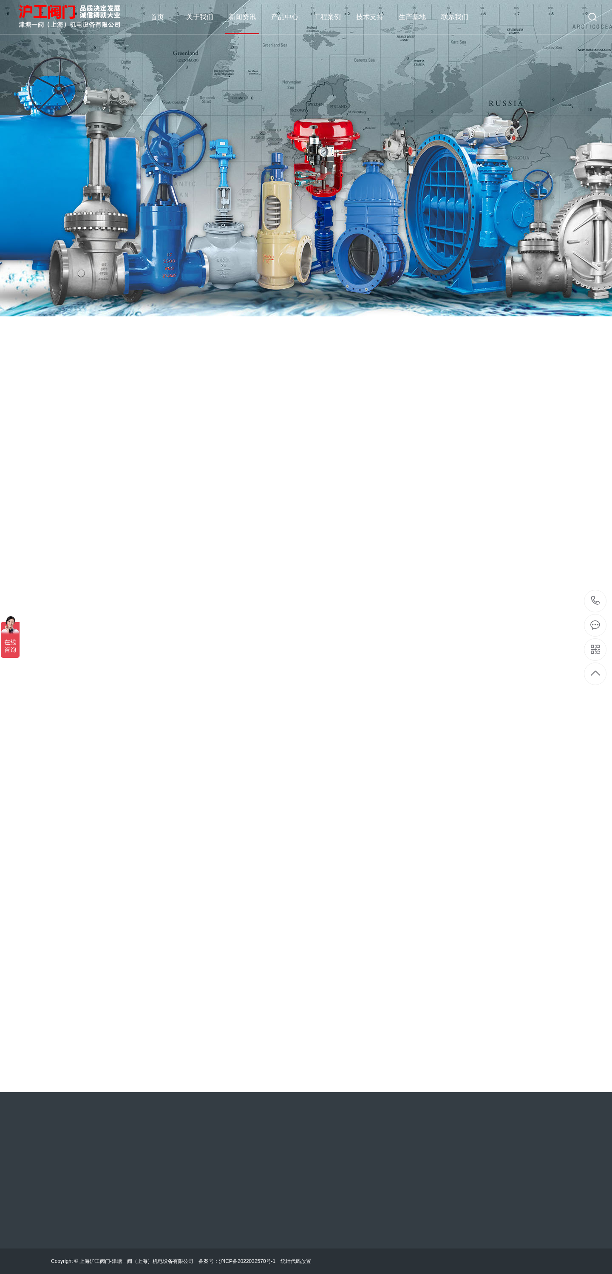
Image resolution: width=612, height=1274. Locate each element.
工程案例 (327, 16)
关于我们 (199, 16)
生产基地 (412, 16)
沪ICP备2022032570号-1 (247, 1261)
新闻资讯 (242, 16)
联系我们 (454, 16)
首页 (157, 16)
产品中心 (284, 16)
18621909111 (595, 600)
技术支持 (369, 16)
